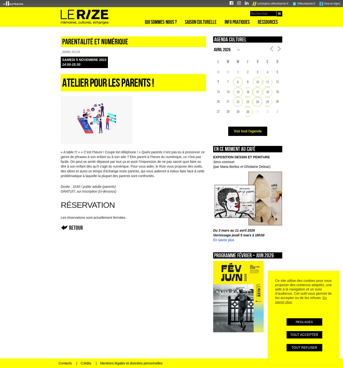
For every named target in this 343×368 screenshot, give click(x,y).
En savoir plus (223, 240)
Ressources (268, 22)
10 (257, 82)
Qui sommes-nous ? (161, 22)
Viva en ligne (329, 4)
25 (267, 102)
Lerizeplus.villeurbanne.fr (270, 4)
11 (267, 82)
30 (247, 112)
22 (238, 102)
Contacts (65, 363)
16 (247, 92)
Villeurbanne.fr (304, 4)
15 (238, 92)
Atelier (76, 52)
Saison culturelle (201, 22)
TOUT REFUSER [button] (304, 347)
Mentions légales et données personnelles (131, 363)
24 (257, 102)
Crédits (86, 363)
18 (267, 92)
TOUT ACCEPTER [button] (304, 335)
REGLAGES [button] (304, 322)
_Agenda (66, 52)
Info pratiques (237, 22)
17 (257, 92)
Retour (76, 227)
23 (247, 102)
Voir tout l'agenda (248, 131)
